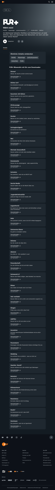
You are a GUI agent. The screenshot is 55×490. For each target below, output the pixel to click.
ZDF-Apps (4, 452)
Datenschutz (23, 487)
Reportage (12, 30)
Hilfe (23, 462)
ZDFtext (4, 457)
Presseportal (46, 457)
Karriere (45, 455)
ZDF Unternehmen (47, 452)
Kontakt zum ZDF (26, 455)
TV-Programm (5, 465)
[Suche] (49, 2)
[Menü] (52, 2)
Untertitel (14, 61)
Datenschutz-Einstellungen (34, 487)
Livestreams (5, 460)
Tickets (24, 457)
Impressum (45, 487)
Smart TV (4, 455)
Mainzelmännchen (47, 465)
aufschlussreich (20, 30)
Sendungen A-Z (5, 462)
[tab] (5, 47)
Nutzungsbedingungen (12, 487)
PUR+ (22, 61)
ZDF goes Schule (47, 460)
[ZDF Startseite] (3, 2)
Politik (5, 30)
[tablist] (27, 47)
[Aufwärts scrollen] (51, 437)
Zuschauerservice (26, 460)
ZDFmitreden (25, 452)
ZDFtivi (41, 30)
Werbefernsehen (47, 462)
